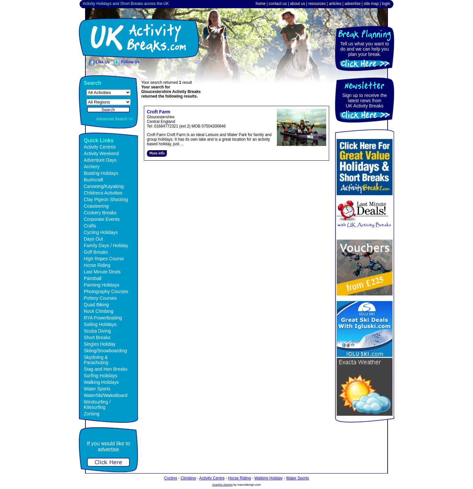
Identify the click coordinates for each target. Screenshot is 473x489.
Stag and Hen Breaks (105, 369)
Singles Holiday (100, 344)
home (261, 3)
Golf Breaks (96, 252)
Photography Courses (106, 291)
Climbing (188, 478)
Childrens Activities (103, 193)
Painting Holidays (101, 285)
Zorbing (91, 413)
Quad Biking (96, 304)
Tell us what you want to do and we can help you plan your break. (364, 49)
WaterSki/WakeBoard (105, 395)
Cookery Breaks (100, 212)
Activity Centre (211, 478)
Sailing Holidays (100, 324)
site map (371, 3)
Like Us (99, 62)
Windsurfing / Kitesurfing (97, 404)
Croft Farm (158, 111)
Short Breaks (97, 337)
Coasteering (96, 206)
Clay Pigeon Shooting (106, 199)
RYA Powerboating (103, 317)
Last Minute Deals (102, 271)
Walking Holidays (101, 382)
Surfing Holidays (100, 375)
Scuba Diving (97, 331)
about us (297, 3)
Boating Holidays (101, 173)
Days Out (93, 239)
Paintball (92, 278)
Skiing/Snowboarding (105, 350)
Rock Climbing (98, 311)
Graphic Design (222, 484)
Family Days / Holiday (106, 245)
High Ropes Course (104, 258)
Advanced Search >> (114, 119)
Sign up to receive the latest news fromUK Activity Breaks (364, 100)
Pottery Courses (100, 298)
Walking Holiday (268, 478)
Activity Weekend (101, 153)
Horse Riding (97, 265)
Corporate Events (102, 219)
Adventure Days (100, 160)
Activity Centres (100, 147)
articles (335, 3)
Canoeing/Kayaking (104, 186)
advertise (353, 3)
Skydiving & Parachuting (96, 360)
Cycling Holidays (101, 232)
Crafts (90, 225)
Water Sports (97, 388)
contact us (278, 3)
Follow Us (127, 62)
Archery (92, 166)
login (386, 3)
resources (317, 3)
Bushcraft (93, 179)
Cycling (170, 478)
